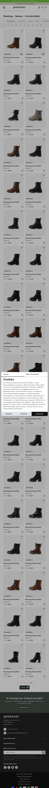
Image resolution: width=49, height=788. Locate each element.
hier (4, 404)
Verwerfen (24, 414)
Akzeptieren (39, 414)
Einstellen (9, 414)
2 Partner (25, 389)
